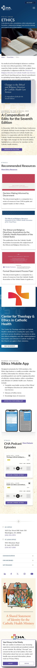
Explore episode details (15, 475)
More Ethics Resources (9, 169)
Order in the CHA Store (11, 149)
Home (3, 57)
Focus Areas (10, 57)
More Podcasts (28, 443)
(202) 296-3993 (10, 535)
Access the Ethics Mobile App (13, 401)
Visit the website (9, 346)
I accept (10, 663)
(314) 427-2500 (10, 547)
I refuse (26, 663)
